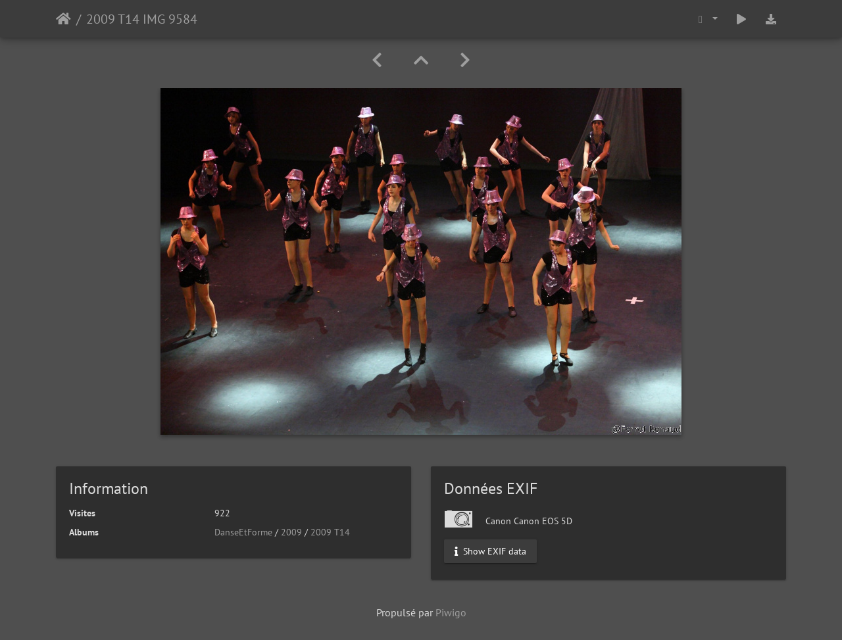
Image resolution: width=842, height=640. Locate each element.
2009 (291, 532)
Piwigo (450, 612)
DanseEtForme (243, 532)
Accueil (63, 19)
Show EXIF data (490, 551)
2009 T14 (330, 532)
